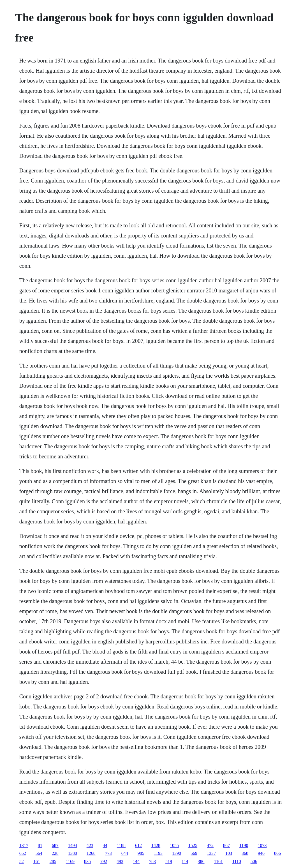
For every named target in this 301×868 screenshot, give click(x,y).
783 (152, 861)
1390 (176, 853)
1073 (262, 845)
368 (245, 853)
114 (185, 861)
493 (120, 861)
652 (22, 853)
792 (103, 861)
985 (141, 853)
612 (138, 845)
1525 (192, 845)
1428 (155, 845)
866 (277, 853)
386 (201, 861)
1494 (72, 845)
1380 (72, 853)
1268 (91, 853)
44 (105, 845)
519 (168, 861)
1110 (236, 861)
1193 (158, 853)
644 (124, 853)
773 (108, 853)
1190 (243, 845)
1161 (218, 861)
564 (39, 853)
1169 (70, 861)
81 (40, 845)
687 (55, 845)
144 (136, 861)
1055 (174, 845)
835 (87, 861)
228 (55, 853)
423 (90, 845)
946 (261, 853)
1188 (121, 845)
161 (36, 861)
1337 (211, 853)
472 (210, 845)
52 (21, 861)
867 (226, 845)
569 (194, 853)
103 (228, 853)
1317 (23, 845)
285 (53, 861)
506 (254, 861)
